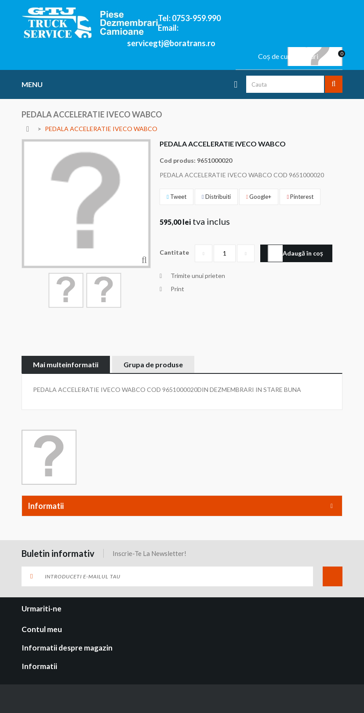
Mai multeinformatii (65, 364)
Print (177, 289)
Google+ (259, 196)
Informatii (46, 506)
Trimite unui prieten (198, 275)
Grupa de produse (153, 364)
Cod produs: (178, 160)
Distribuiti (216, 196)
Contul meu (42, 629)
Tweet (176, 196)
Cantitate (174, 252)
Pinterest (300, 196)
